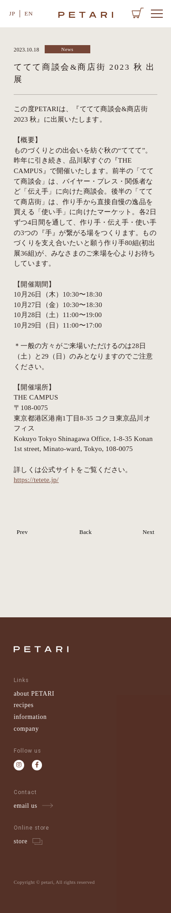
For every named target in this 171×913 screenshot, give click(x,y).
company (26, 728)
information (30, 716)
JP (12, 13)
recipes (24, 705)
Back (85, 532)
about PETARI (34, 693)
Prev (21, 532)
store (20, 841)
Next (149, 532)
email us (25, 805)
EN (29, 13)
